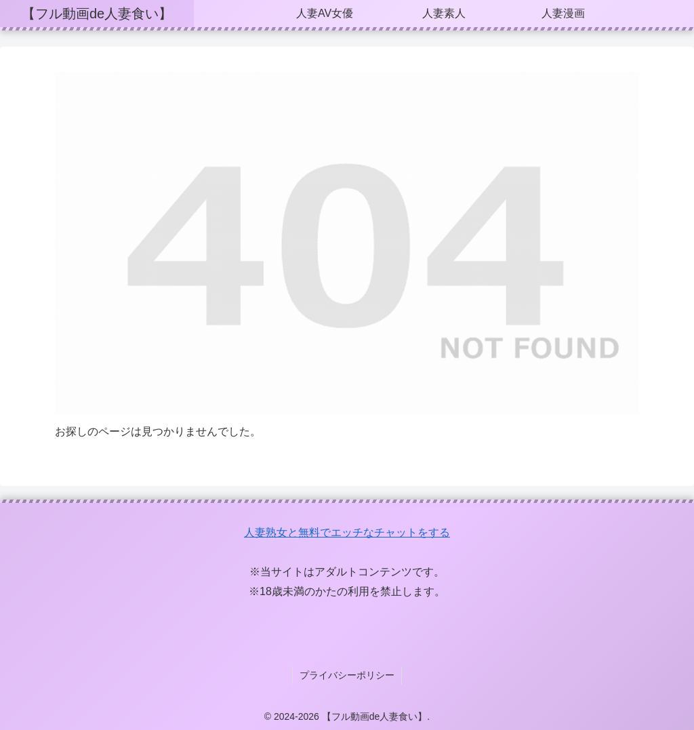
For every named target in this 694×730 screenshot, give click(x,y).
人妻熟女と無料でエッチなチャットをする (347, 532)
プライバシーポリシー (347, 674)
